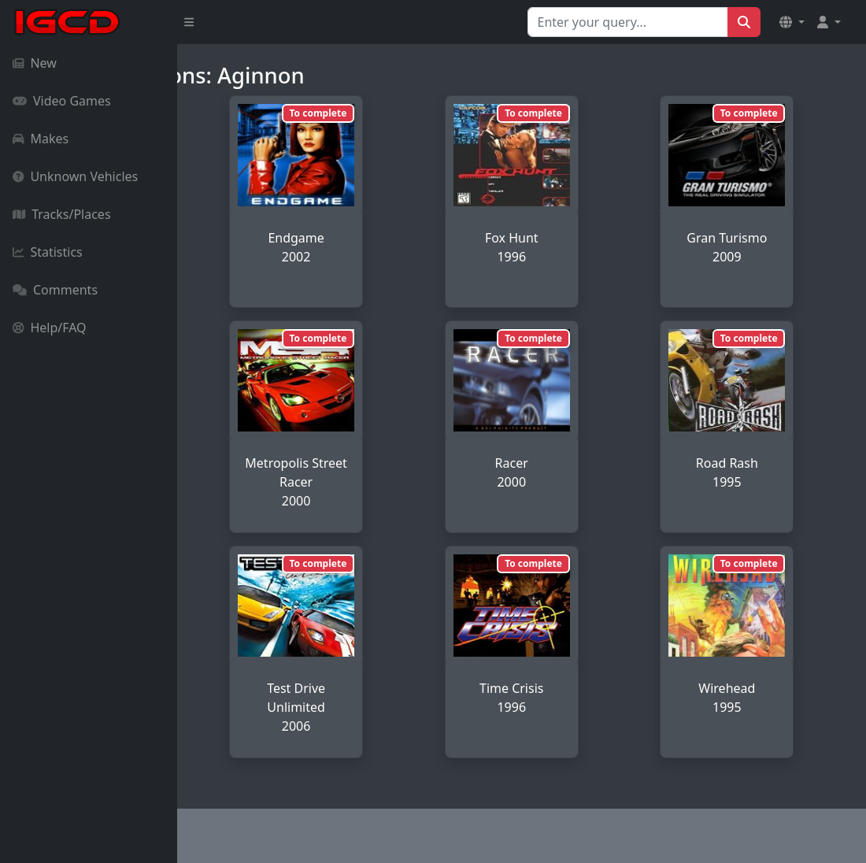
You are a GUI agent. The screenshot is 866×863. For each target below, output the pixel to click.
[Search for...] (627, 22)
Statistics (48, 252)
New (35, 63)
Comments (55, 289)
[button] (792, 22)
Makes (40, 138)
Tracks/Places (62, 214)
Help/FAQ (50, 327)
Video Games (62, 100)
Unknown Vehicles (75, 176)
